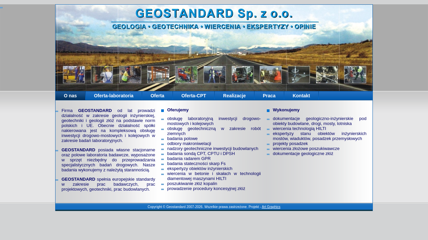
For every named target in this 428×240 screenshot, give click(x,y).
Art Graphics (271, 207)
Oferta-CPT (193, 95)
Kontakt (301, 95)
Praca (269, 95)
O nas (70, 95)
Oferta (157, 95)
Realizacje (234, 95)
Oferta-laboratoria (113, 95)
